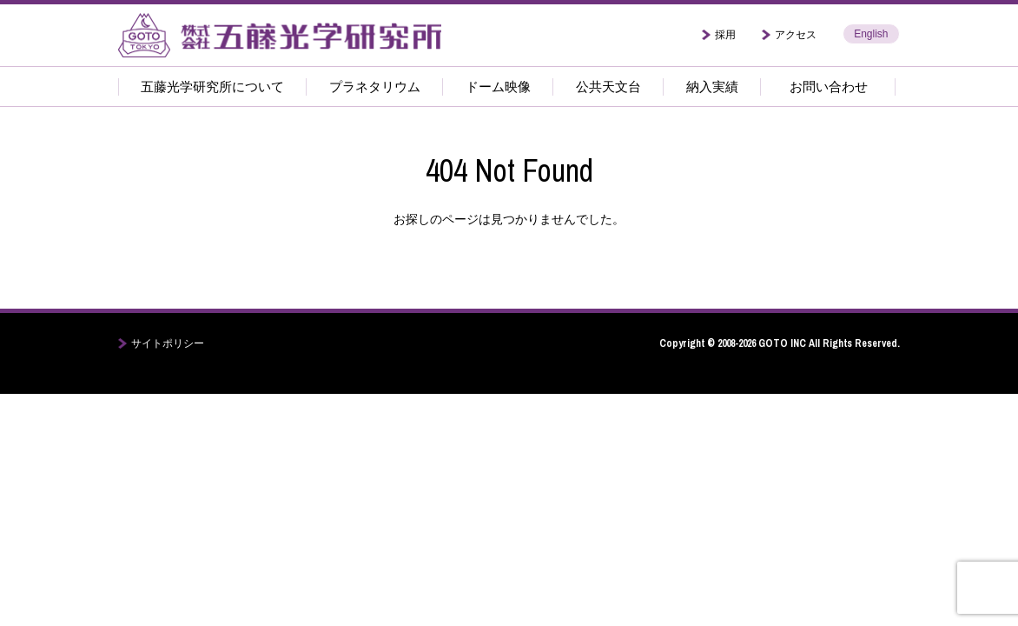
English (871, 34)
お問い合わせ (829, 86)
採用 (725, 35)
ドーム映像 (498, 86)
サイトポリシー (167, 343)
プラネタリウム (374, 86)
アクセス (795, 35)
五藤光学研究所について (212, 86)
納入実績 (712, 86)
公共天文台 (608, 86)
